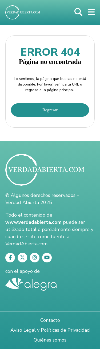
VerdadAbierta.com (26, 244)
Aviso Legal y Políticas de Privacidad (50, 330)
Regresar (50, 110)
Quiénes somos (50, 340)
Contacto (50, 320)
